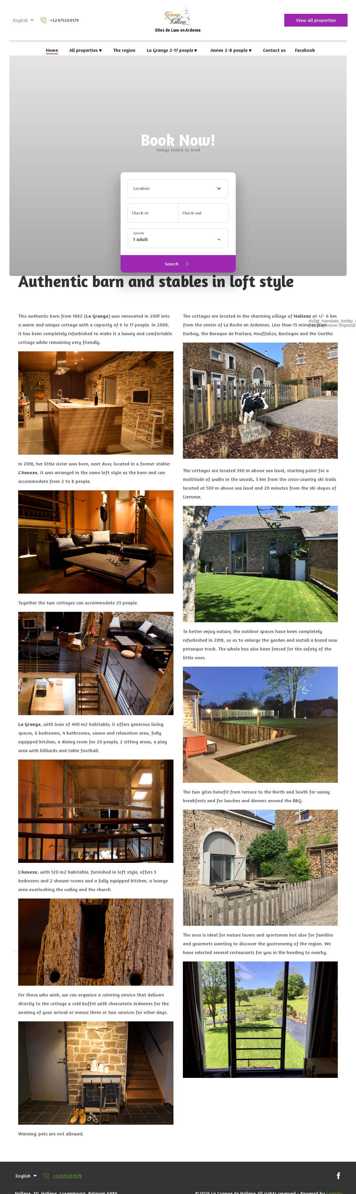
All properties (85, 50)
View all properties (316, 20)
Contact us (274, 50)
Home (52, 50)
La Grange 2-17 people (172, 50)
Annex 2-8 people (231, 50)
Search (178, 264)
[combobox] (178, 188)
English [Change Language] (24, 20)
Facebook (305, 50)
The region (124, 50)
